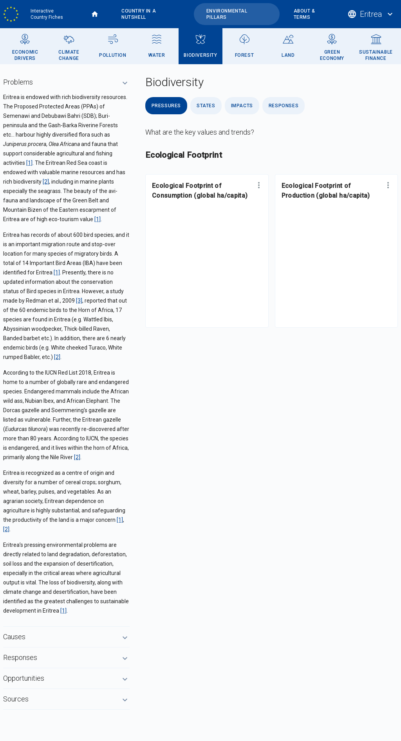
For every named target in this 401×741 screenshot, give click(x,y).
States (206, 105)
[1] (29, 163)
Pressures (166, 105)
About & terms (304, 14)
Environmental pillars (226, 14)
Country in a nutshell (138, 14)
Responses (283, 105)
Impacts (242, 105)
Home (94, 14)
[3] (79, 300)
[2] (46, 181)
